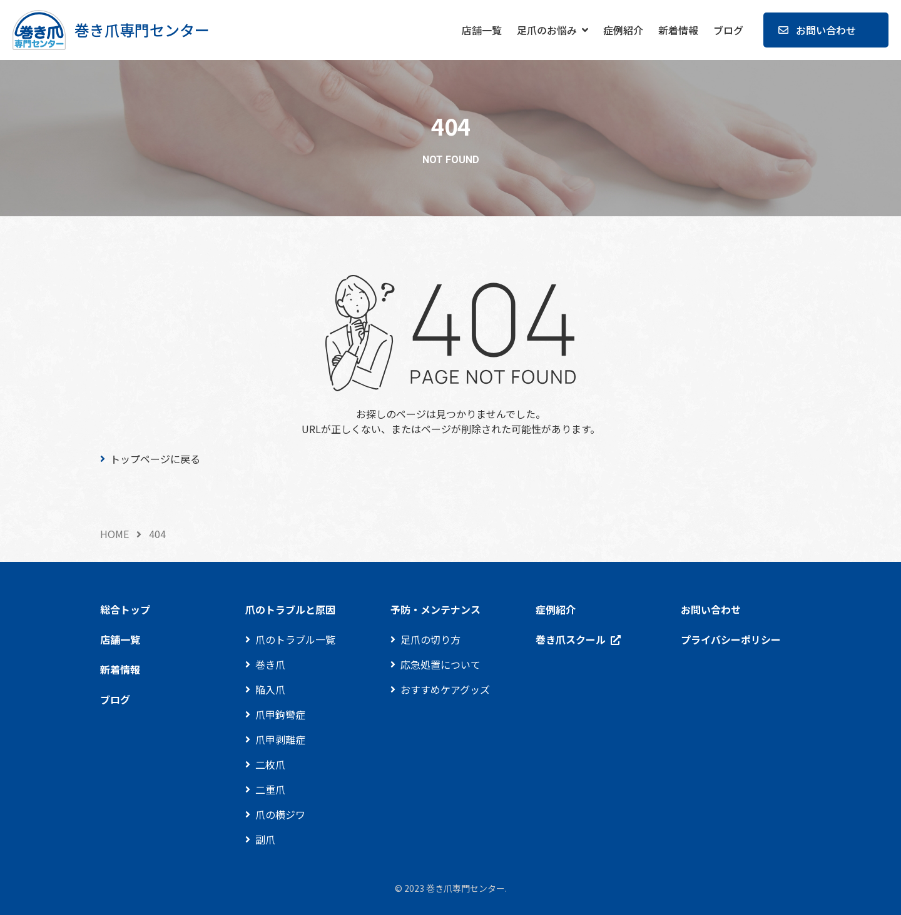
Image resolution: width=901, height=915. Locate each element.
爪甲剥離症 (280, 739)
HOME (114, 533)
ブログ (728, 30)
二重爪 (270, 789)
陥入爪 (270, 689)
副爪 (265, 839)
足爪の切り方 (430, 639)
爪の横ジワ (280, 814)
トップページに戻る (155, 458)
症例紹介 (623, 30)
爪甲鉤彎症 (280, 714)
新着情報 (678, 30)
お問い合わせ (826, 30)
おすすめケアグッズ (445, 689)
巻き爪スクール (571, 639)
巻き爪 (270, 664)
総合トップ (125, 609)
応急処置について (440, 664)
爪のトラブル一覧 (295, 639)
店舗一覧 (482, 30)
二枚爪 (270, 764)
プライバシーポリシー (731, 639)
